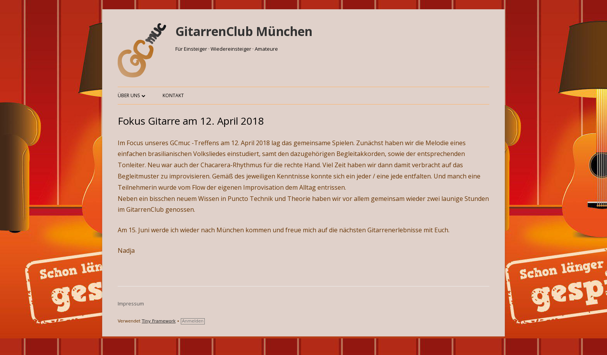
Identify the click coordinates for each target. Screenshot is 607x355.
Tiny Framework (158, 321)
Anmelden (193, 321)
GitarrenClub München (243, 31)
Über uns (129, 95)
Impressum (131, 303)
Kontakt (173, 95)
